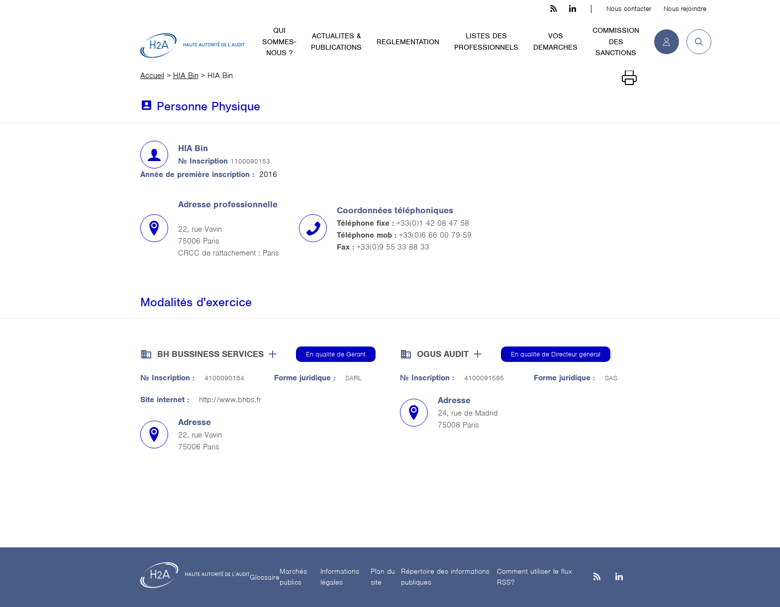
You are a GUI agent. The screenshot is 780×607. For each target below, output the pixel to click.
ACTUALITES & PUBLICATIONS (336, 41)
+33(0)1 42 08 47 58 (432, 223)
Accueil (152, 76)
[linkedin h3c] (572, 9)
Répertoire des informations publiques (445, 577)
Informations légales (339, 577)
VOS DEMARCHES (555, 41)
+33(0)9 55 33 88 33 (393, 247)
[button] (695, 41)
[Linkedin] (619, 577)
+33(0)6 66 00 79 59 (435, 235)
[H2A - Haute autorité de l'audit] (192, 45)
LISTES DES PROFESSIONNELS (486, 41)
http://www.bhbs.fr (230, 400)
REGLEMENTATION (408, 41)
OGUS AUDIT (443, 353)
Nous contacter (628, 8)
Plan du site (383, 577)
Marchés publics (293, 577)
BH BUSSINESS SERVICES (210, 353)
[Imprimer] (629, 78)
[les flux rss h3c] (553, 9)
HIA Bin (185, 76)
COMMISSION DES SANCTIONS (615, 41)
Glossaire (265, 577)
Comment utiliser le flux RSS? (534, 577)
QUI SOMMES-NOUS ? (279, 41)
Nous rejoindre (685, 8)
